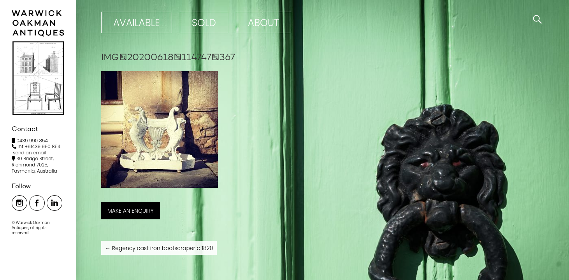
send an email (29, 152)
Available (136, 23)
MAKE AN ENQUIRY (130, 211)
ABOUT (263, 23)
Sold (204, 23)
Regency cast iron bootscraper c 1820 (159, 248)
